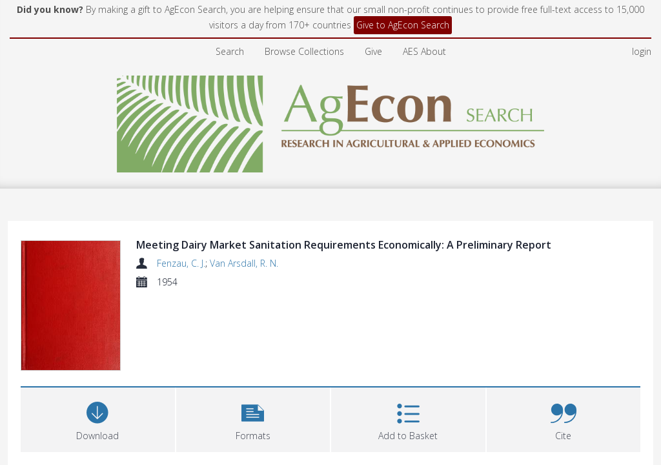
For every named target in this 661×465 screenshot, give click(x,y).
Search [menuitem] (230, 51)
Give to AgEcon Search (402, 25)
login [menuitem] (641, 51)
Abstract (46, 439)
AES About (424, 51)
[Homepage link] (331, 120)
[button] (253, 340)
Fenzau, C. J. (181, 263)
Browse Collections (304, 51)
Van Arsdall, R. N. (244, 263)
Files (36, 403)
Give (373, 51)
